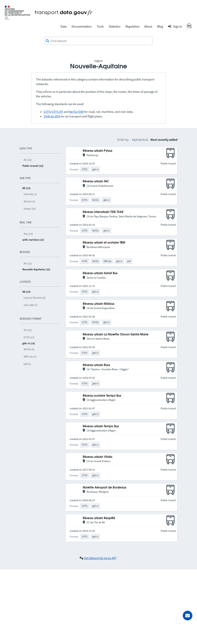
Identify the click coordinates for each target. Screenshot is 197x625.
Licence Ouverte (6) (34, 297)
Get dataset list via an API (100, 558)
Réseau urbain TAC (96, 181)
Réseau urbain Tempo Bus (101, 426)
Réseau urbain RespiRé (99, 518)
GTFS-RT (57, 112)
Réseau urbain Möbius (98, 303)
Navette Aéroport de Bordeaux (104, 487)
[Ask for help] (187, 615)
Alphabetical (140, 140)
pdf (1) (27, 364)
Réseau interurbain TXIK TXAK (103, 212)
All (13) (28, 160)
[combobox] (98, 41)
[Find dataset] (98, 41)
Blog (160, 26)
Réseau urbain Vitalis (97, 457)
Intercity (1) (30, 194)
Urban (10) (30, 208)
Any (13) (28, 233)
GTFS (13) (29, 337)
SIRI (80, 112)
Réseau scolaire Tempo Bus (102, 395)
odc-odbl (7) (31, 305)
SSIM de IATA (52, 116)
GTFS (47, 112)
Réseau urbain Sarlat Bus (100, 273)
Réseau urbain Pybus (97, 150)
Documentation (82, 26)
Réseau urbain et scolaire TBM (104, 242)
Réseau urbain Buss (96, 365)
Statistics (114, 26)
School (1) (29, 201)
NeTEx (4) (29, 349)
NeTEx (73, 112)
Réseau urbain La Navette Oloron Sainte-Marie (116, 334)
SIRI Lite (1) (30, 356)
